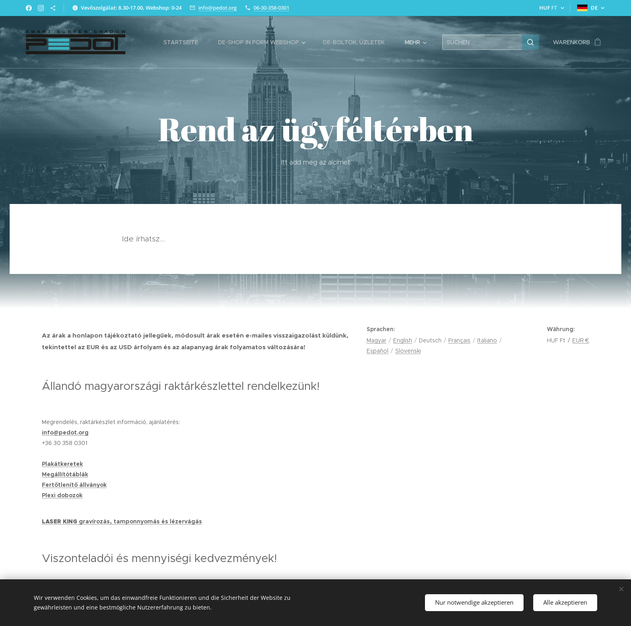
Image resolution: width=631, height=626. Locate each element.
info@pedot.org (217, 7)
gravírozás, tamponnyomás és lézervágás (140, 521)
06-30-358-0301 (271, 7)
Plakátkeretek (62, 463)
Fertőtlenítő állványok (74, 484)
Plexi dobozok (62, 495)
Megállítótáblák (65, 474)
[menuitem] (184, 42)
